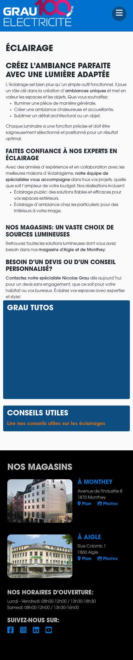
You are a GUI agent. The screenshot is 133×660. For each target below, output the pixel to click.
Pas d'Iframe (66, 354)
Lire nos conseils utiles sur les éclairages (56, 423)
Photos (108, 504)
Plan (84, 504)
